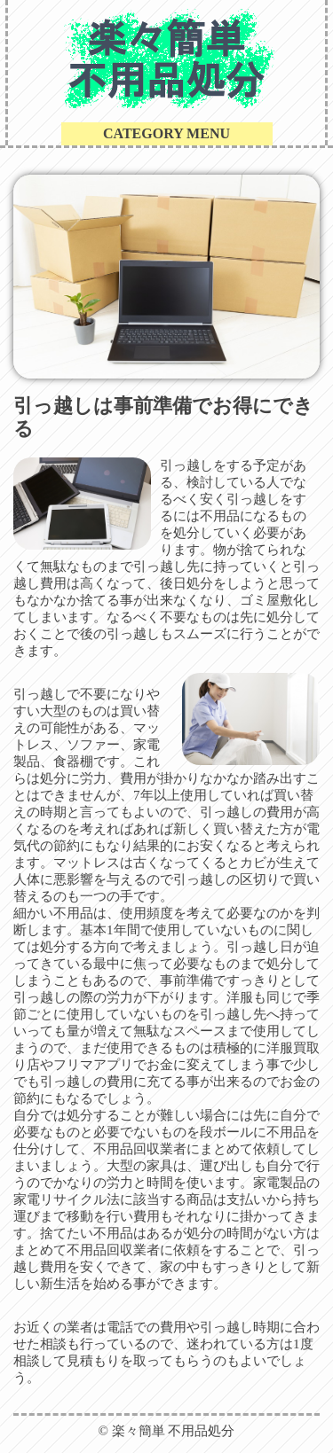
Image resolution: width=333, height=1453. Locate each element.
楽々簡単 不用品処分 (173, 1431)
